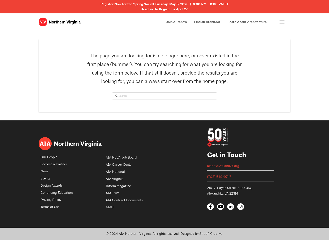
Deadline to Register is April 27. (164, 9)
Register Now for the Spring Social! (128, 4)
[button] (282, 22)
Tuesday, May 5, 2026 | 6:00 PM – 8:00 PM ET (192, 4)
